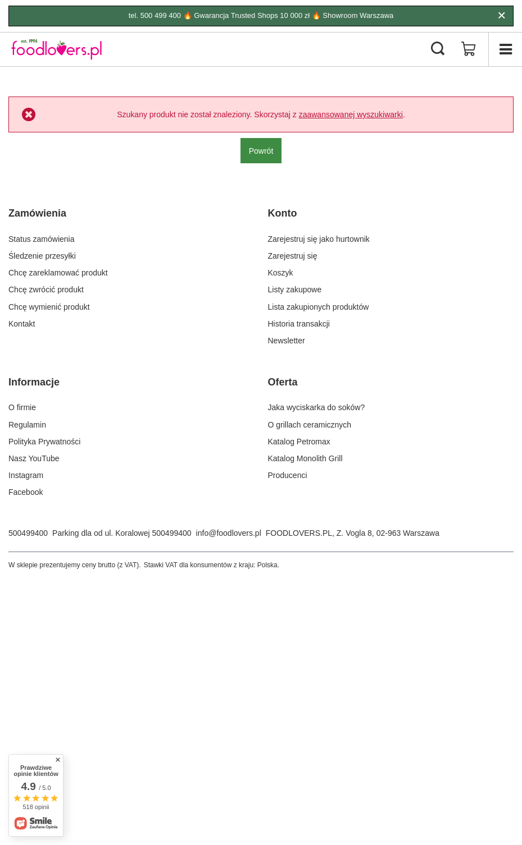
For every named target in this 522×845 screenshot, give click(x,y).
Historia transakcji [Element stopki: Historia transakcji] (299, 323)
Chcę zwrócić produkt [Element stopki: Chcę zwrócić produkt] (46, 289)
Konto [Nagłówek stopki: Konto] (282, 213)
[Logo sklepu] (56, 49)
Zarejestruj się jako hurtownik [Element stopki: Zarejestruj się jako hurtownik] (319, 239)
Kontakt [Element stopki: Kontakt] (21, 323)
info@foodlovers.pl (228, 533)
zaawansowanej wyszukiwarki (351, 114)
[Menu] (505, 49)
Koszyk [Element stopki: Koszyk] (280, 272)
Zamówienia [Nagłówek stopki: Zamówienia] (37, 213)
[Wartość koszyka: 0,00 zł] (468, 49)
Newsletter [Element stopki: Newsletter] (286, 340)
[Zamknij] (501, 16)
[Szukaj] (438, 49)
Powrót (261, 150)
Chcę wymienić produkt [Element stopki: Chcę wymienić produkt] (49, 306)
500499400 (28, 533)
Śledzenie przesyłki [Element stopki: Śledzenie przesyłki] (42, 255)
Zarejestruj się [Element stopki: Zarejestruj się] (292, 255)
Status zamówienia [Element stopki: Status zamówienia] (41, 239)
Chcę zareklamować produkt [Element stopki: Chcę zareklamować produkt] (58, 272)
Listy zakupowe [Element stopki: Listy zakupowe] (295, 289)
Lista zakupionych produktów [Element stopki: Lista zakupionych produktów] (318, 306)
